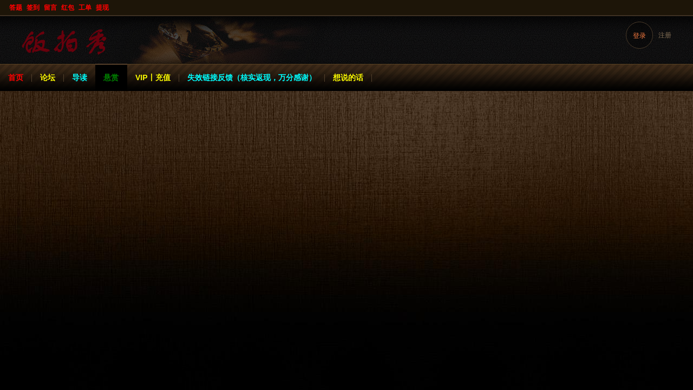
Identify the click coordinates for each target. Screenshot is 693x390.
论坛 (47, 77)
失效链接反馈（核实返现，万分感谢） (251, 77)
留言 (50, 7)
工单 (85, 7)
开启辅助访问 (683, 7)
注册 (664, 35)
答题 (15, 7)
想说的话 (348, 77)
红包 (67, 7)
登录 (639, 36)
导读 (79, 77)
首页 (15, 77)
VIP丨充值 (153, 77)
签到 (33, 7)
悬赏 (111, 77)
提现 (102, 7)
